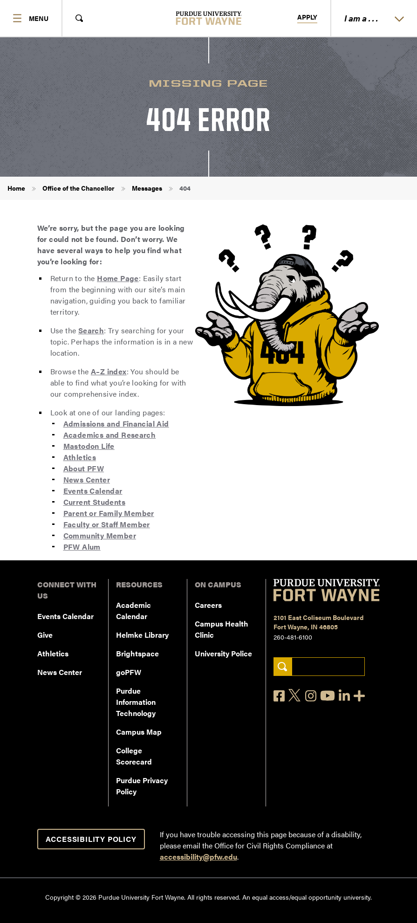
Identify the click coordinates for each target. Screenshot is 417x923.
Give (45, 634)
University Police (223, 653)
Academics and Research (109, 434)
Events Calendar (93, 490)
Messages (147, 188)
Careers (208, 604)
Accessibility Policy (91, 838)
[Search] (282, 666)
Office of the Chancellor (78, 188)
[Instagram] (310, 695)
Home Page (118, 278)
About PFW (83, 468)
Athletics (79, 457)
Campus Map (139, 731)
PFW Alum (82, 546)
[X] (294, 695)
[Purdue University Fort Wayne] (208, 18)
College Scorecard (134, 756)
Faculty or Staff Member (106, 524)
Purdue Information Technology (136, 701)
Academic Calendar (133, 610)
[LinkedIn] (344, 695)
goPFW (128, 672)
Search (91, 330)
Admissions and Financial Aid (116, 423)
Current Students (94, 501)
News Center (86, 479)
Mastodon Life (89, 446)
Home (16, 188)
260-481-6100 (292, 636)
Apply (307, 17)
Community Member (99, 535)
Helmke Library (142, 634)
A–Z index (109, 371)
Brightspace (137, 653)
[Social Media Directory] (359, 695)
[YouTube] (327, 695)
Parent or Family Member (108, 513)
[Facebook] (279, 695)
